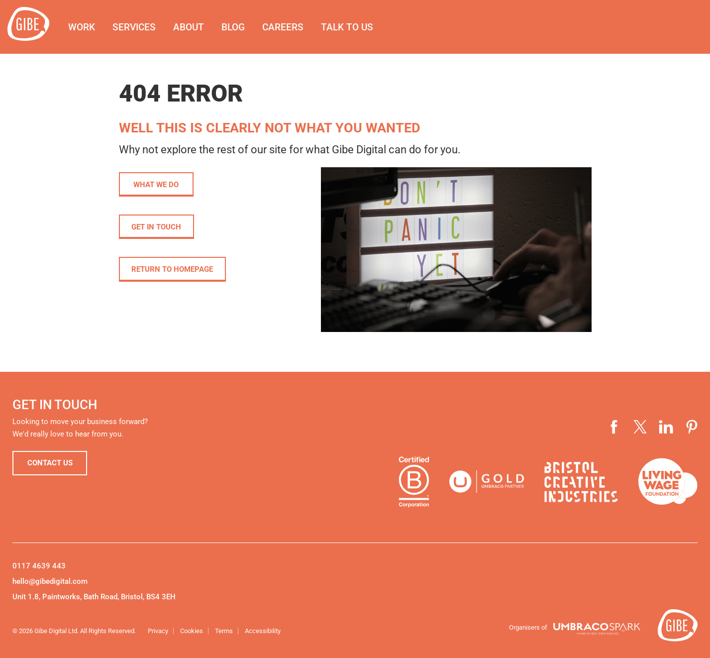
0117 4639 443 (39, 565)
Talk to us (351, 27)
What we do (156, 184)
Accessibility (263, 631)
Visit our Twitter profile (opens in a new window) (640, 427)
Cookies (191, 631)
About (193, 27)
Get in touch (157, 227)
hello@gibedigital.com (50, 581)
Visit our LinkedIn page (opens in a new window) (666, 427)
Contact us (50, 463)
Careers (287, 27)
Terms (224, 631)
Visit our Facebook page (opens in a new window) (614, 427)
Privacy (158, 631)
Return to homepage (173, 270)
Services (138, 27)
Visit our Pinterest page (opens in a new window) (692, 427)
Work (86, 27)
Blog (237, 27)
